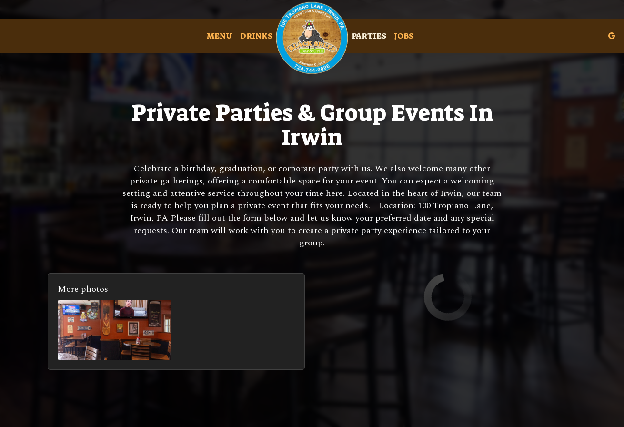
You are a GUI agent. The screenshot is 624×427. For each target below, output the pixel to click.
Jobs (403, 36)
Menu (219, 36)
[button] (114, 330)
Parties (369, 36)
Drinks (256, 36)
